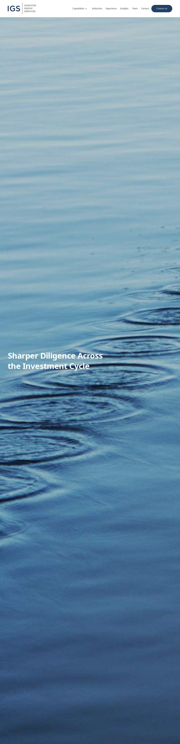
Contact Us (161, 8)
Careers (145, 8)
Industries (97, 8)
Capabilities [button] (79, 8)
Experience (111, 8)
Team (135, 8)
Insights (124, 8)
